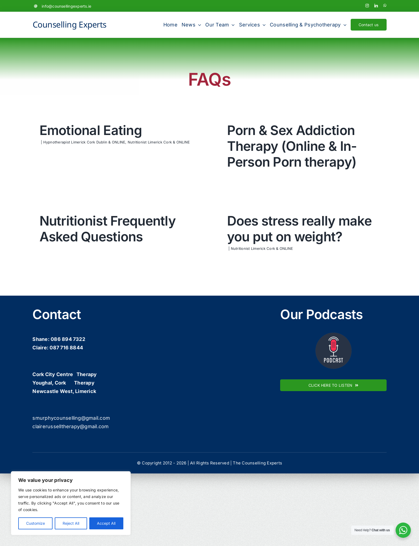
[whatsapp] (384, 5)
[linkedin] (376, 5)
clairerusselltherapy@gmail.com (70, 457)
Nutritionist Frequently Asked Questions (131, 220)
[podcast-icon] (333, 363)
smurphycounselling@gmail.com (71, 448)
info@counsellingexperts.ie (66, 6)
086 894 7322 (68, 370)
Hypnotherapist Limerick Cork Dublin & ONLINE (84, 142)
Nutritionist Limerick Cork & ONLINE (159, 142)
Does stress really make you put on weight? (281, 234)
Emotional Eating (90, 130)
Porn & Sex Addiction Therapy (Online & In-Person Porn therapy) (285, 146)
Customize (35, 523)
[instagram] (367, 5)
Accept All (106, 523)
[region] (71, 503)
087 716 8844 (66, 378)
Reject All (71, 523)
